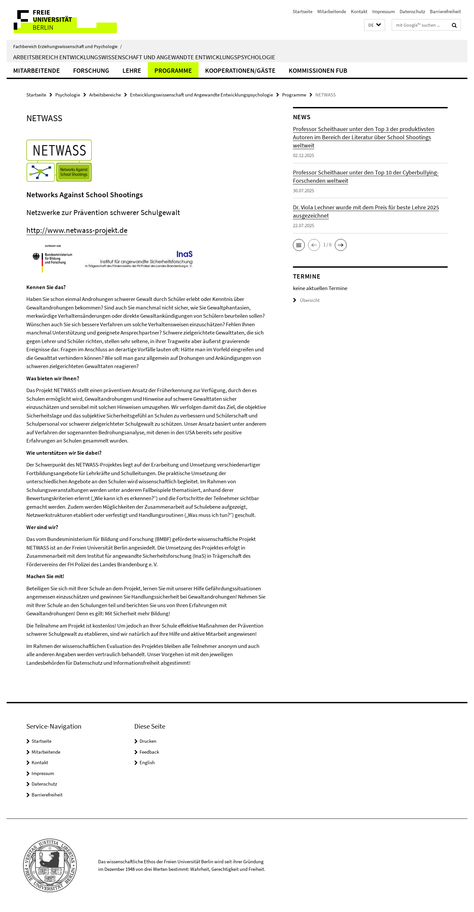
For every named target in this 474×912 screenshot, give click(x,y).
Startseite (302, 11)
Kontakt (359, 11)
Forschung (91, 70)
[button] (374, 25)
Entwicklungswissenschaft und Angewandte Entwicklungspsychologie (201, 95)
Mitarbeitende (331, 11)
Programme (173, 70)
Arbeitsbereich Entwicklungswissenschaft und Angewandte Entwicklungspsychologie (144, 57)
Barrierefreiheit (445, 11)
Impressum (383, 11)
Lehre (131, 70)
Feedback (149, 752)
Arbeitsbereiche (105, 95)
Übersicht (306, 300)
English (147, 762)
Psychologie (67, 95)
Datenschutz (412, 11)
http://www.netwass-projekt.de (76, 230)
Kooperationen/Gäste (240, 70)
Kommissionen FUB (318, 70)
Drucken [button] (148, 741)
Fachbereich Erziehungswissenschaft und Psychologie (67, 46)
